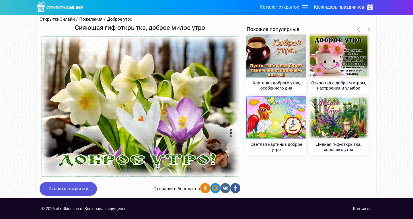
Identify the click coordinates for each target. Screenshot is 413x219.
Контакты (362, 208)
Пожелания (91, 19)
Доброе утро (119, 19)
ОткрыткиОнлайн (57, 19)
